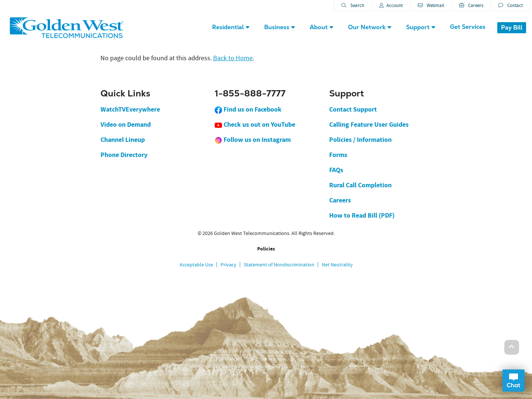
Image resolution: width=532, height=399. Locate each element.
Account (391, 5)
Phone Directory (123, 154)
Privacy (228, 264)
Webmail (431, 5)
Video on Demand (125, 124)
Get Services (467, 27)
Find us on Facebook (248, 109)
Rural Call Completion (360, 185)
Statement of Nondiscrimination (279, 264)
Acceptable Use (196, 264)
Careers (471, 5)
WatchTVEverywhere (130, 109)
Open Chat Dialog (513, 380)
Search (352, 5)
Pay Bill (511, 27)
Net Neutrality (337, 264)
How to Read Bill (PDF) (362, 215)
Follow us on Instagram (253, 139)
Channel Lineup (122, 139)
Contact (510, 5)
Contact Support (353, 109)
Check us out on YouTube (255, 124)
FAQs (336, 170)
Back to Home (233, 58)
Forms (338, 154)
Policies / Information (360, 139)
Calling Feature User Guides (369, 124)
